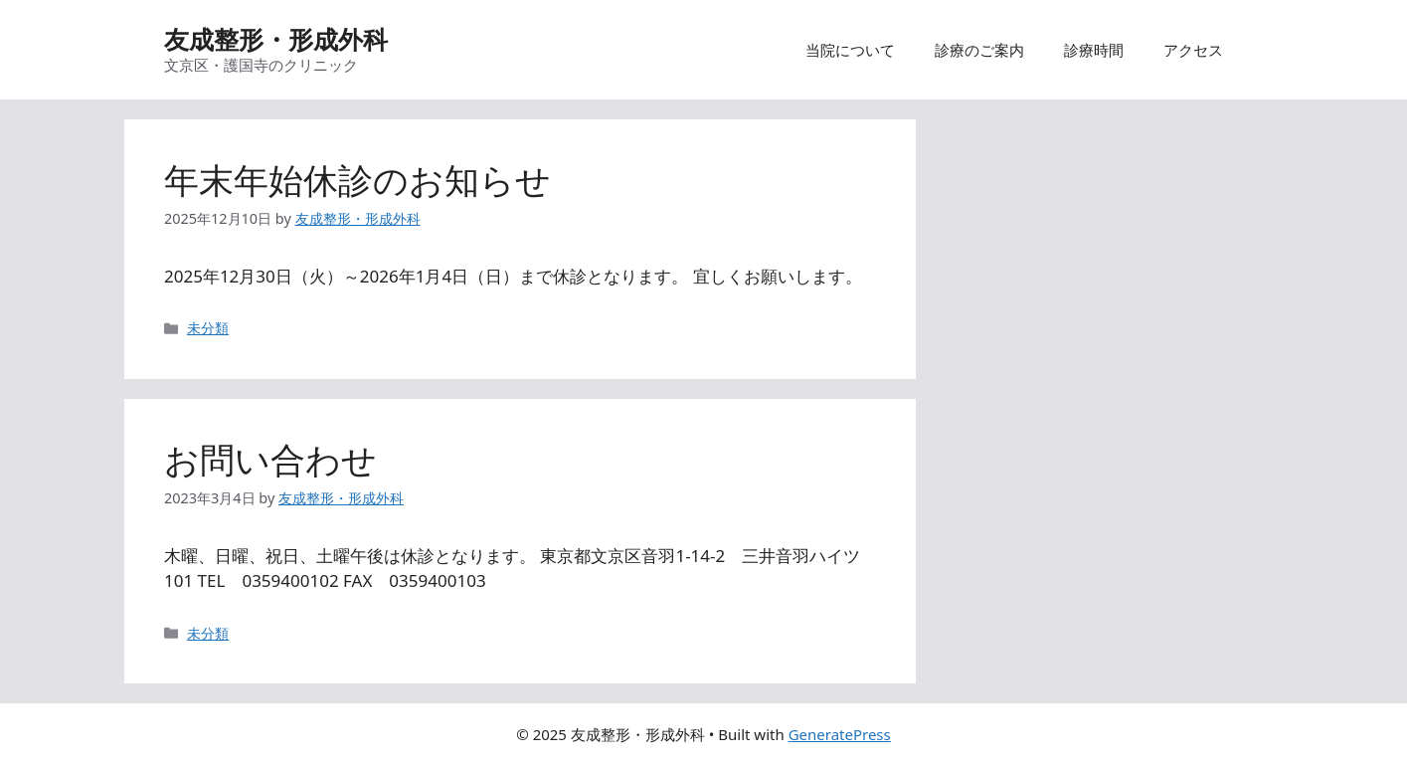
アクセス (1193, 50)
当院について (850, 50)
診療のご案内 (979, 50)
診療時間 (1094, 50)
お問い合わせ (270, 459)
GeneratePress (840, 734)
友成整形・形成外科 (276, 39)
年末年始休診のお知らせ (357, 179)
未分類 (208, 327)
